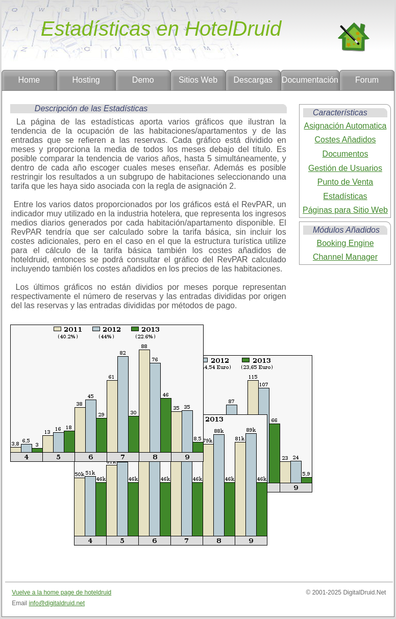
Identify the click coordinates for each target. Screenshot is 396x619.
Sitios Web (198, 80)
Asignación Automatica (345, 125)
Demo (143, 80)
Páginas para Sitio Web (345, 210)
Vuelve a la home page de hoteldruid (61, 592)
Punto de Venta (345, 182)
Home (29, 80)
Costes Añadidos (345, 139)
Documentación (310, 80)
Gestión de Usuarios (345, 168)
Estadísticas (345, 196)
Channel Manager (345, 257)
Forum (367, 80)
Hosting (86, 80)
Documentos (345, 154)
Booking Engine (345, 243)
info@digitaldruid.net (57, 603)
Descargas (253, 80)
